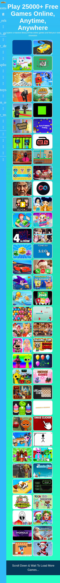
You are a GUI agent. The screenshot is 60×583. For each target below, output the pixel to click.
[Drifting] (3, 121)
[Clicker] (3, 127)
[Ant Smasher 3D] (21, 79)
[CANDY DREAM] (42, 219)
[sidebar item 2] (3, 159)
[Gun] (3, 96)
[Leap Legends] (42, 94)
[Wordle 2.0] (21, 533)
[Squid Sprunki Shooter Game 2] (21, 361)
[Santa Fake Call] (42, 266)
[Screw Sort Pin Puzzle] (21, 455)
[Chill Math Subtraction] (21, 392)
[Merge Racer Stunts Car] (42, 47)
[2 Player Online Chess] (42, 392)
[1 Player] (3, 102)
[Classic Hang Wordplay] (42, 439)
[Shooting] (3, 71)
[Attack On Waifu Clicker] (42, 235)
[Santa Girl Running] (42, 470)
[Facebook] (3, 147)
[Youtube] (3, 140)
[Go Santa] (42, 172)
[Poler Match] (42, 188)
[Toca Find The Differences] (42, 501)
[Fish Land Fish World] (21, 298)
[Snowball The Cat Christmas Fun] (42, 313)
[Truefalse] (42, 110)
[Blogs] (3, 134)
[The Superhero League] (42, 78)
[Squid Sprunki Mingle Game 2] (21, 157)
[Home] (3, 8)
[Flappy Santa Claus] (42, 548)
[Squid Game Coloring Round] (21, 517)
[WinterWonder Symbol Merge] (42, 533)
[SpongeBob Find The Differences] (42, 282)
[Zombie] (3, 77)
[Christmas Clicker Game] (42, 423)
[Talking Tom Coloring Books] (42, 345)
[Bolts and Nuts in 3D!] (21, 173)
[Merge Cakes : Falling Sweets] (42, 376)
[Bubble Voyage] (21, 314)
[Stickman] (3, 83)
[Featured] (3, 33)
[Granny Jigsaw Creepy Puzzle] (21, 188)
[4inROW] (21, 235)
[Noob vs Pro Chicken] (42, 157)
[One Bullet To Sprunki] (21, 470)
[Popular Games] (3, 27)
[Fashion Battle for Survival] (42, 204)
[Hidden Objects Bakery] (42, 329)
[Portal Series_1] (42, 486)
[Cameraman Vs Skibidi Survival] (21, 94)
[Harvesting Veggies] (21, 502)
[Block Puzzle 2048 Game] (42, 298)
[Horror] (3, 108)
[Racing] (3, 39)
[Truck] (3, 115)
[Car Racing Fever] (21, 267)
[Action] (3, 46)
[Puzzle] (3, 52)
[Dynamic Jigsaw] (42, 63)
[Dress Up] (3, 58)
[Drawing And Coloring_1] (42, 407)
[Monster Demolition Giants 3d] (21, 439)
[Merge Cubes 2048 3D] (21, 251)
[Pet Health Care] (21, 63)
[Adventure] (3, 65)
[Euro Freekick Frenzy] (42, 125)
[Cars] (3, 90)
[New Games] (3, 20)
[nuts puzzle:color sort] (21, 408)
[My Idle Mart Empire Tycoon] (21, 220)
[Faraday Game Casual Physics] (21, 126)
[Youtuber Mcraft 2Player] (21, 204)
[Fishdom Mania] (21, 282)
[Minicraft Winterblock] (21, 549)
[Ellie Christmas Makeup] (42, 517)
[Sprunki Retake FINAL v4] (21, 376)
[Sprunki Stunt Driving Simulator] (21, 423)
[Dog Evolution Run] (21, 486)
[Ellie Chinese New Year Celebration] (21, 329)
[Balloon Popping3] (42, 360)
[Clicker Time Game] (42, 251)
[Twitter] (3, 153)
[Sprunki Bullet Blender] (21, 110)
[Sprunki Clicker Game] (42, 454)
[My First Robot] (21, 345)
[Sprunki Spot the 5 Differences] (21, 141)
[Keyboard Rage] (42, 141)
